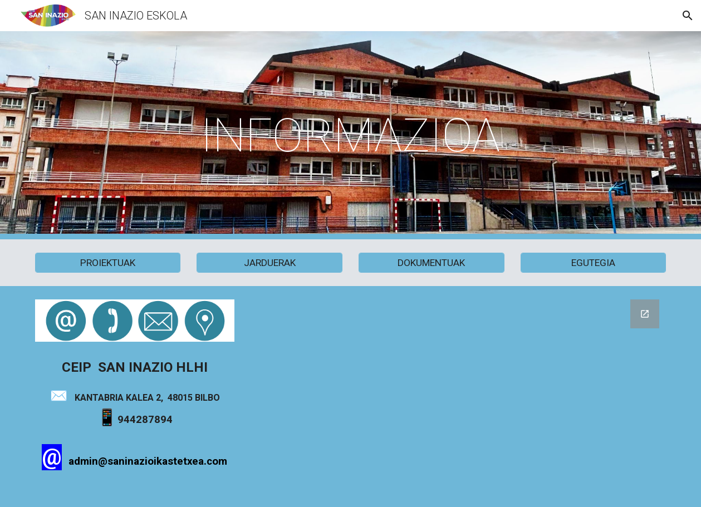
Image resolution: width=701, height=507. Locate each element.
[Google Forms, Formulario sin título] (458, 396)
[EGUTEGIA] (593, 263)
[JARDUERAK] (269, 263)
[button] (687, 15)
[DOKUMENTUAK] (431, 263)
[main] (350, 135)
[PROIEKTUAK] (108, 263)
